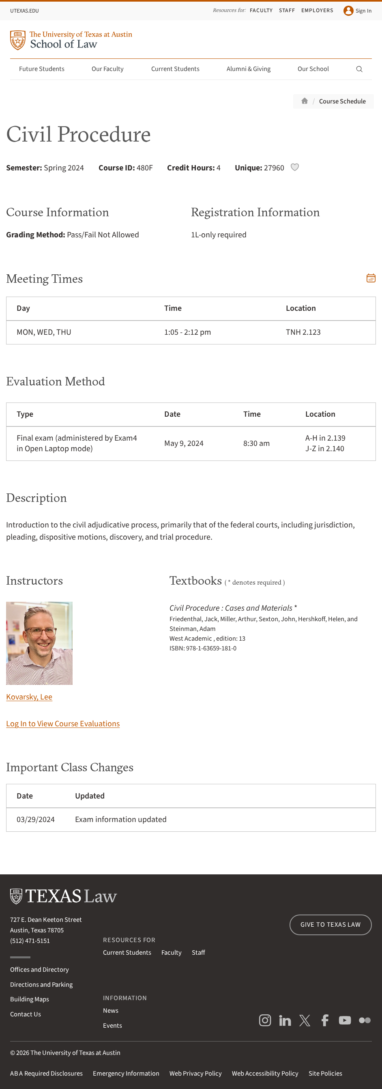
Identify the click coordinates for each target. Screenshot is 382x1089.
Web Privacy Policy (196, 1073)
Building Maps (29, 999)
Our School (318, 69)
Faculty (261, 10)
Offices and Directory (39, 970)
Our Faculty (112, 69)
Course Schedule (342, 101)
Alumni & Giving (253, 69)
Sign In (357, 11)
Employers (317, 10)
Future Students (46, 69)
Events (112, 1026)
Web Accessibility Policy (265, 1073)
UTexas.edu (24, 11)
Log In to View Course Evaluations (63, 724)
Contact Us (25, 1014)
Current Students (180, 69)
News (110, 1011)
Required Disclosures (46, 1073)
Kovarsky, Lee (39, 652)
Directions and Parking (41, 985)
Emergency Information (126, 1073)
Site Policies (325, 1073)
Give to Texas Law (330, 925)
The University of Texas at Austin (75, 1053)
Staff (287, 10)
